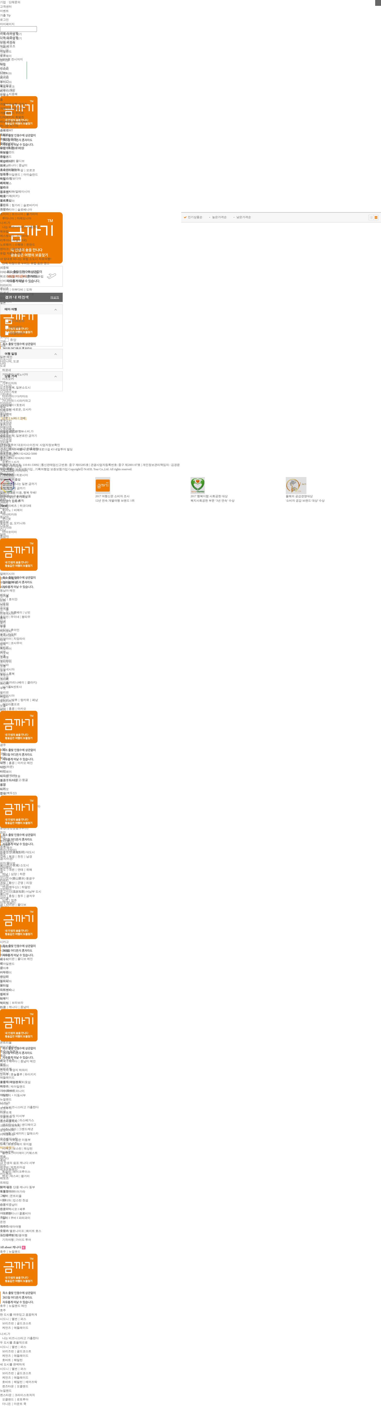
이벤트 (4, 11)
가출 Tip (5, 15)
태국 (3, 621)
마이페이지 (7, 24)
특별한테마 (17, 333)
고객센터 (6, 6)
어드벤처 (16, 327)
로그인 (4, 19)
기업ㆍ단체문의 (10, 2)
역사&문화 (17, 320)
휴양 (13, 339)
